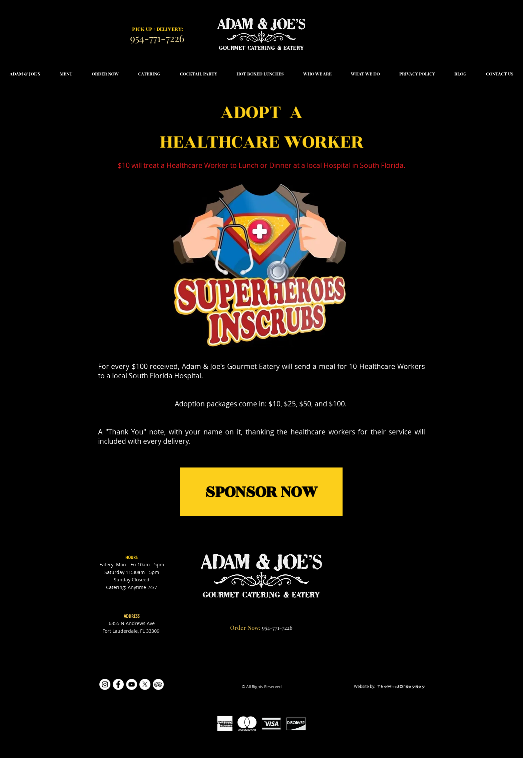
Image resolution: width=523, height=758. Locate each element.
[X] (144, 684)
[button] (66, 74)
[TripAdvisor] (158, 684)
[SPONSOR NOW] (261, 491)
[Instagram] (104, 684)
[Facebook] (118, 684)
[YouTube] (131, 684)
